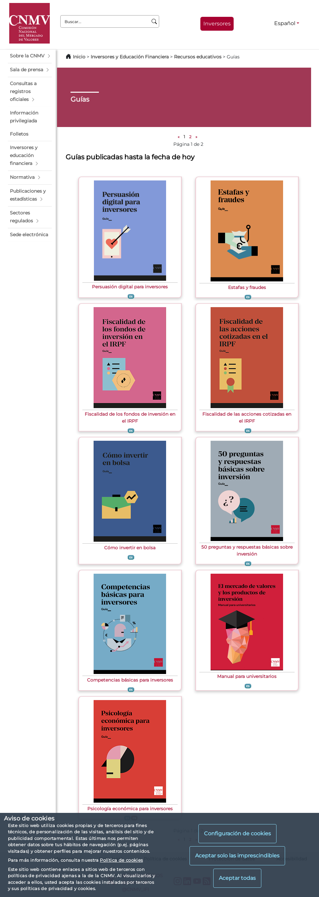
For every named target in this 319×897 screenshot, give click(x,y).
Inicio (79, 57)
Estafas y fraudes (247, 287)
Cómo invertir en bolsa (130, 547)
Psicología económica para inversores (130, 808)
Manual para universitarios (246, 676)
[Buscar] (154, 21)
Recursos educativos (197, 57)
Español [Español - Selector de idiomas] (284, 23)
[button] (30, 56)
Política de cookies (121, 860)
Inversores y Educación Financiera (130, 57)
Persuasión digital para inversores (130, 286)
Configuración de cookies (237, 833)
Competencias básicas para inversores (130, 680)
